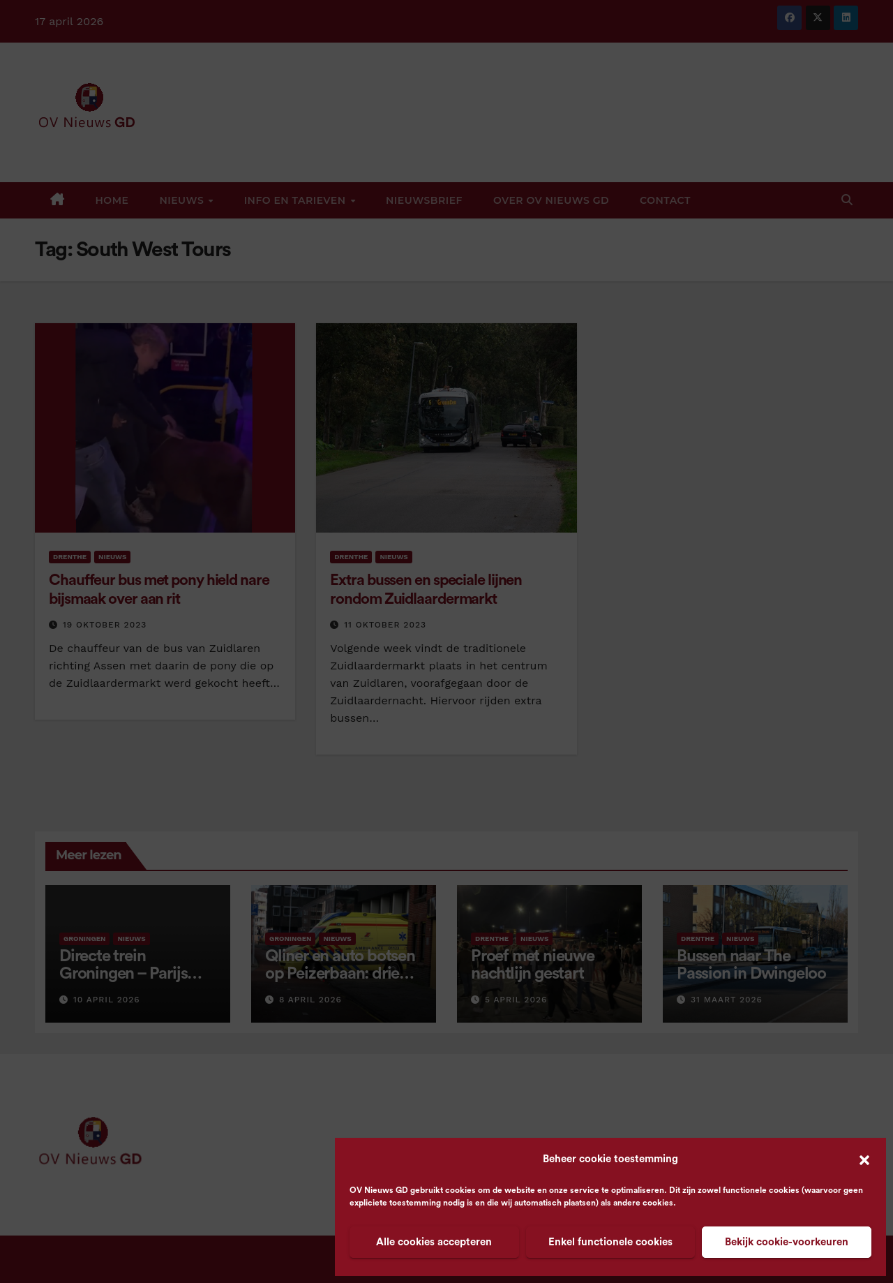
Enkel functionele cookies (610, 1242)
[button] (864, 1159)
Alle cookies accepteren (434, 1242)
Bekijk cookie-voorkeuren (786, 1242)
